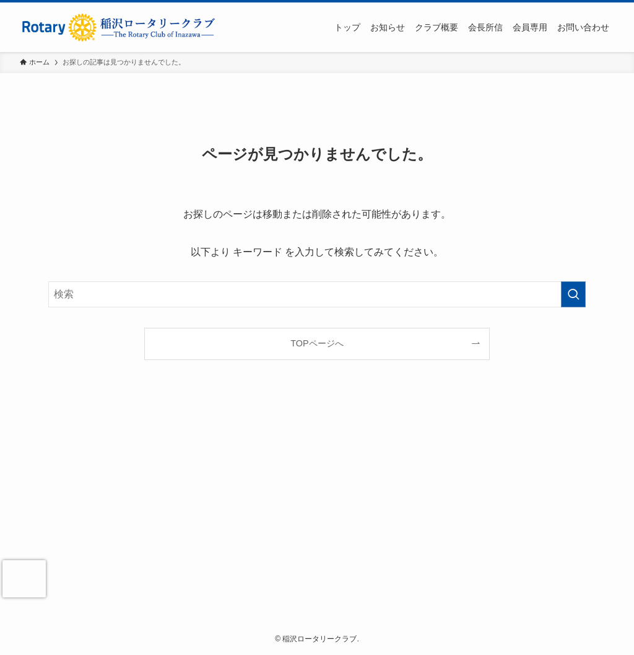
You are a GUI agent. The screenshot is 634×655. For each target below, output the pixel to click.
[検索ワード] (317, 294)
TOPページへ (316, 343)
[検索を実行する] (573, 294)
